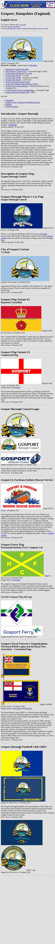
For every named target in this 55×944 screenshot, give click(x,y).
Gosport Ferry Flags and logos (17, 86)
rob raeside (22, 25)
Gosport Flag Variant (13, 76)
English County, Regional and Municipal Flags (23, 102)
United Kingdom (12, 107)
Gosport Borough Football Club (17, 92)
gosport (10, 26)
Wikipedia (12, 125)
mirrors (46, 28)
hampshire (16, 26)
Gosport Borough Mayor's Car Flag (19, 73)
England (9, 104)
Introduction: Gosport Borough (17, 69)
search (19, 28)
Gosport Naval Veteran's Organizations (20, 90)
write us (40, 28)
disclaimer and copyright (29, 28)
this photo (33, 65)
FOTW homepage (10, 28)
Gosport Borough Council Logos (18, 82)
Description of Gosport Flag (16, 71)
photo (45, 234)
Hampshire (10, 100)
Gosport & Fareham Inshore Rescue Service (22, 84)
